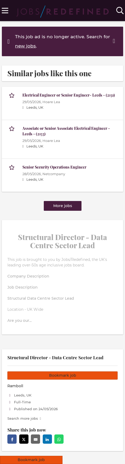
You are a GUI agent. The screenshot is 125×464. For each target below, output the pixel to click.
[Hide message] (115, 41)
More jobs (62, 205)
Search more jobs (22, 418)
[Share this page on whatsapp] (59, 439)
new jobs (25, 46)
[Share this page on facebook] (12, 439)
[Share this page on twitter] (23, 439)
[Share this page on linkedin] (47, 439)
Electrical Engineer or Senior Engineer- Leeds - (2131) (68, 95)
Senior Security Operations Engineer (54, 167)
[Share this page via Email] (35, 439)
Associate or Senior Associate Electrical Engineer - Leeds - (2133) (66, 131)
